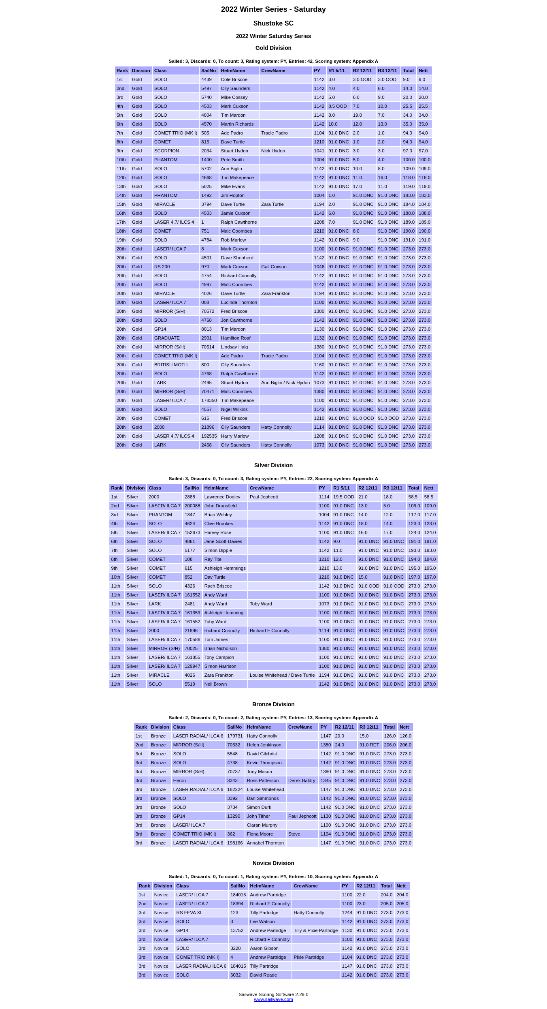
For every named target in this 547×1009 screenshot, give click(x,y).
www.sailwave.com (273, 999)
